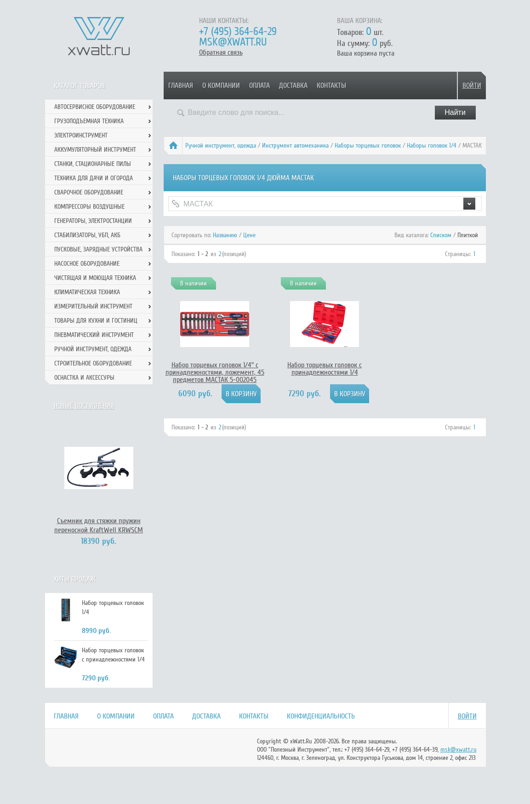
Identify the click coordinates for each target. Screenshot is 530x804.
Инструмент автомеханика (295, 145)
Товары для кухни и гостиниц (95, 321)
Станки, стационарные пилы (92, 164)
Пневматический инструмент (94, 335)
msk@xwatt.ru (233, 42)
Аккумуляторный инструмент (95, 150)
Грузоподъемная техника (89, 121)
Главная (180, 85)
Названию (225, 235)
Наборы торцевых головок (368, 145)
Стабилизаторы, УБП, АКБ (87, 235)
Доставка (293, 85)
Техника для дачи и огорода (93, 178)
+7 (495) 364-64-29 (238, 31)
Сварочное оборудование (88, 192)
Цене (249, 235)
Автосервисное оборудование (94, 107)
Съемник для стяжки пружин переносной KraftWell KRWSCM (98, 525)
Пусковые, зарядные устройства (98, 249)
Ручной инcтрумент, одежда (220, 145)
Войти (471, 85)
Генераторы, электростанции (93, 221)
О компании (221, 85)
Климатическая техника (87, 292)
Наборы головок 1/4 (431, 145)
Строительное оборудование (93, 363)
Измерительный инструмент (93, 306)
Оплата (259, 85)
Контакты (331, 85)
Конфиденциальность (321, 716)
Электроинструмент (81, 135)
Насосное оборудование (87, 264)
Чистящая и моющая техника (95, 278)
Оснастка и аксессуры (84, 378)
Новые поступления (84, 406)
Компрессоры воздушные (89, 207)
